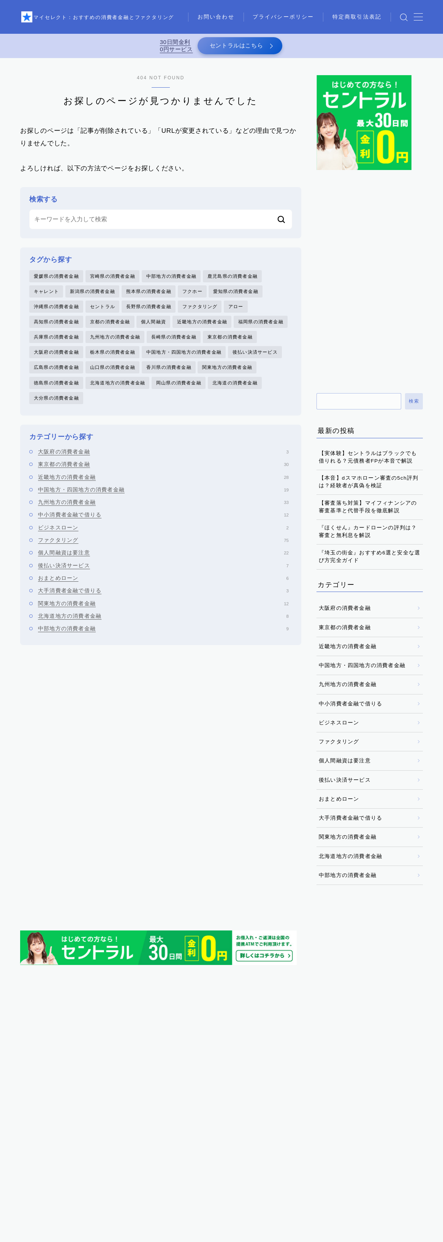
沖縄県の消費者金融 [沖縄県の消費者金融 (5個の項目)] (109, 1129)
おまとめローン (163, 590)
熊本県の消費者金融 (148, 296)
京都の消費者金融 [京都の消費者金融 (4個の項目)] (112, 1088)
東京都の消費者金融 (230, 344)
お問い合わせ (221, 8)
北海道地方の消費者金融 (117, 392)
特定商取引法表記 (227, 25)
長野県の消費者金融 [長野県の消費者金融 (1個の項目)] (50, 1142)
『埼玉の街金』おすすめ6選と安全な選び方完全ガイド (369, 560)
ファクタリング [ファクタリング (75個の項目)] (153, 1074)
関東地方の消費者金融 (227, 376)
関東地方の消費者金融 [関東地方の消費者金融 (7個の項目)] (112, 1142)
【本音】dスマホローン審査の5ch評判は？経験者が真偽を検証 (368, 486)
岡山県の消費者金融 (178, 392)
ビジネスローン (163, 539)
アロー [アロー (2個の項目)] (35, 1074)
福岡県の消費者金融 (260, 328)
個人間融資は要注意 (163, 564)
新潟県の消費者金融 (92, 296)
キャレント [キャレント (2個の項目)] (69, 1074)
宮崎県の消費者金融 (112, 280)
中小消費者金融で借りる (163, 526)
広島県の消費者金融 (56, 376)
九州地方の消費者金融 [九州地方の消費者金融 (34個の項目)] (53, 1088)
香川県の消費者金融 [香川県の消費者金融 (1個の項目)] (174, 1142)
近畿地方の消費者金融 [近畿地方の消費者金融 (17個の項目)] (290, 1129)
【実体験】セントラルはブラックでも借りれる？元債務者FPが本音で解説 (368, 461)
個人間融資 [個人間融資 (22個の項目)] (159, 1088)
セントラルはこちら (235, 47)
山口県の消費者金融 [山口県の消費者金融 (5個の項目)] (228, 1101)
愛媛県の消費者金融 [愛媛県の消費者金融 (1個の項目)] (169, 1115)
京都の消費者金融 (110, 328)
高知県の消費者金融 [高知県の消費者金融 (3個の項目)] (233, 1142)
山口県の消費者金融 (112, 376)
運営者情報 (239, 1230)
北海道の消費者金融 (235, 392)
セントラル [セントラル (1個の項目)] (109, 1074)
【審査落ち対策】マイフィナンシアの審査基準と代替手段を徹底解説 (368, 510)
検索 (414, 405)
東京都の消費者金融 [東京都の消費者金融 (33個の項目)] (347, 1115)
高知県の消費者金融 (56, 328)
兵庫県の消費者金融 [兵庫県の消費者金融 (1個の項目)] (208, 1088)
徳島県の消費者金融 (56, 392)
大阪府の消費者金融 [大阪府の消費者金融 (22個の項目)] (109, 1101)
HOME (28, 1208)
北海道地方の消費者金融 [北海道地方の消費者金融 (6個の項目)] (332, 1088)
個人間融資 (153, 328)
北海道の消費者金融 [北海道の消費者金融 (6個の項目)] (267, 1088)
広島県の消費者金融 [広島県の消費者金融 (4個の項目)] (347, 1101)
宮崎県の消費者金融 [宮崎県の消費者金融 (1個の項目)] (169, 1101)
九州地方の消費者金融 (115, 344)
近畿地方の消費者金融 (202, 328)
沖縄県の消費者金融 (56, 312)
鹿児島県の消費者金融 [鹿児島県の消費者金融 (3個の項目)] (295, 1142)
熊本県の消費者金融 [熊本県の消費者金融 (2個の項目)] (169, 1129)
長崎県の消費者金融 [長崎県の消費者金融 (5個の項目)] (352, 1129)
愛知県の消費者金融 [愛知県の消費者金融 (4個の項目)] (228, 1115)
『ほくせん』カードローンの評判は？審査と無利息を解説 (368, 535)
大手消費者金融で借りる (163, 602)
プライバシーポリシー (289, 8)
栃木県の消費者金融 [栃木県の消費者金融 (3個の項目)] (50, 1129)
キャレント (46, 296)
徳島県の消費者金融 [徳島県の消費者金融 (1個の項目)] (109, 1115)
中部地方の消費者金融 (171, 280)
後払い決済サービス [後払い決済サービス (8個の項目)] (50, 1115)
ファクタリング (199, 312)
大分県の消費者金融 (56, 408)
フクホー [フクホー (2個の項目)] (195, 1074)
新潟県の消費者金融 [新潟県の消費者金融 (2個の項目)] (287, 1115)
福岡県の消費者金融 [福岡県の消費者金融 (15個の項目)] (228, 1129)
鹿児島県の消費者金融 (232, 280)
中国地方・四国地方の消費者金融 (184, 360)
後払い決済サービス (255, 360)
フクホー (192, 296)
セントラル (102, 312)
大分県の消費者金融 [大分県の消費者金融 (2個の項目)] (50, 1101)
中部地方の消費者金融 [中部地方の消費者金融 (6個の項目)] (334, 1074)
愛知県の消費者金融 (235, 296)
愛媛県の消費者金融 (56, 280)
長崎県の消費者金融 (173, 344)
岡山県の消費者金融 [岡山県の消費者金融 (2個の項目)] (287, 1101)
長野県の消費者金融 (148, 312)
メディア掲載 (198, 1230)
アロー (236, 312)
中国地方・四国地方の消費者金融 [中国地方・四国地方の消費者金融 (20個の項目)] (256, 1074)
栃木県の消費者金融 (112, 360)
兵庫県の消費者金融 (56, 344)
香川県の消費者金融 (168, 376)
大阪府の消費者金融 (56, 360)
